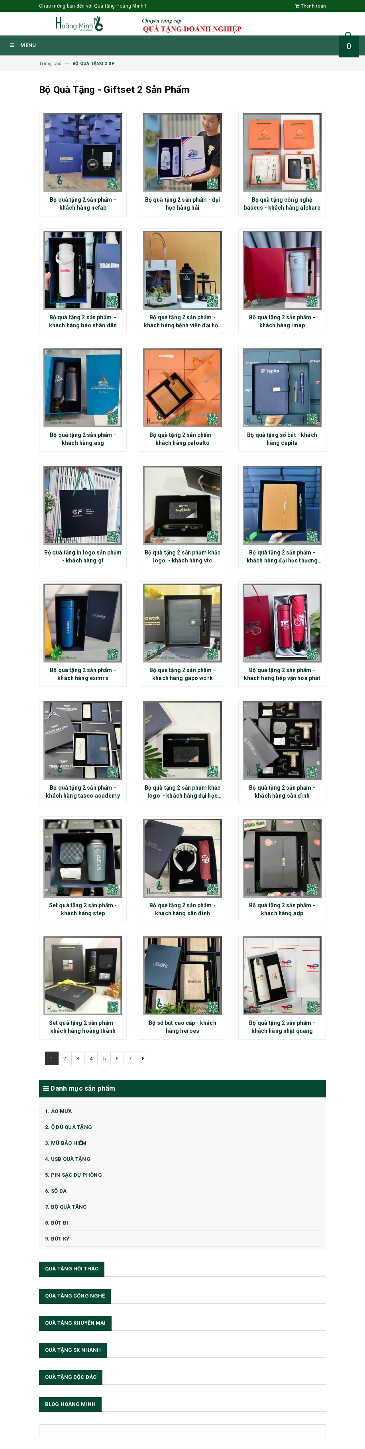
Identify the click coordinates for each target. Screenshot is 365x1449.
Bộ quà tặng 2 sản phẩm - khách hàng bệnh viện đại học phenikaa (183, 325)
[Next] (144, 1058)
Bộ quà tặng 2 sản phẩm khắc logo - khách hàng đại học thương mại (183, 795)
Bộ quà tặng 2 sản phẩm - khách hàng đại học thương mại (282, 560)
